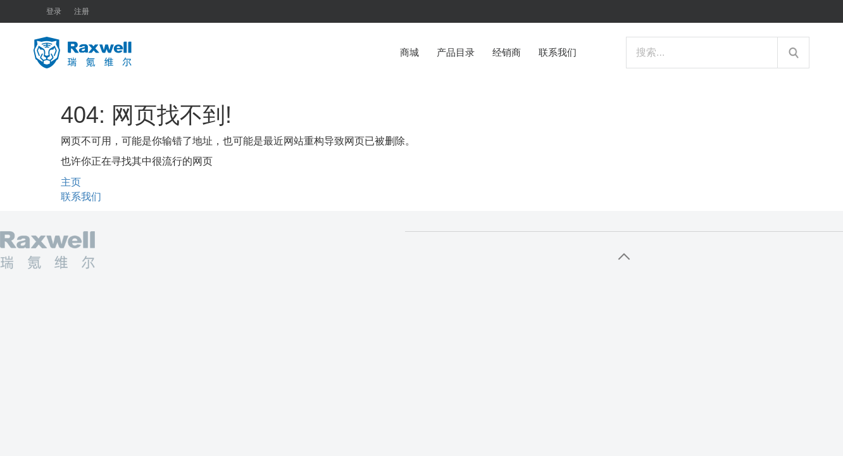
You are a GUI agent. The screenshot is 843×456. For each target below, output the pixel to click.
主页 (71, 182)
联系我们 (81, 196)
